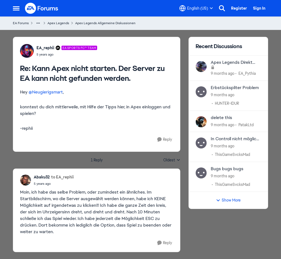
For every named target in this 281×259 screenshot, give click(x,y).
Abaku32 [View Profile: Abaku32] (42, 177)
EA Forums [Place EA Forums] (21, 23)
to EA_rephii (62, 177)
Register (239, 8)
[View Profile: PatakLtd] (201, 121)
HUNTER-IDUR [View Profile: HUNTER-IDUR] (227, 103)
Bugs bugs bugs (227, 169)
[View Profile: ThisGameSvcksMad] (201, 142)
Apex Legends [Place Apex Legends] (58, 23)
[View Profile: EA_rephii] (27, 51)
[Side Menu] (16, 8)
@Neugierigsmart (46, 92)
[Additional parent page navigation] (38, 23)
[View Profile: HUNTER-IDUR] (201, 91)
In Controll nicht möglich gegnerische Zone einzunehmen (235, 139)
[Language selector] (196, 8)
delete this (221, 117)
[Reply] (164, 139)
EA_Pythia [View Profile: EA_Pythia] (247, 73)
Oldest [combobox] (171, 160)
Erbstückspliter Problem (235, 87)
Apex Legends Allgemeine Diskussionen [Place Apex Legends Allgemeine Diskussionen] (105, 23)
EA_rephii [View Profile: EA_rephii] (45, 47)
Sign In (259, 8)
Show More (228, 200)
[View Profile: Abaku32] (25, 180)
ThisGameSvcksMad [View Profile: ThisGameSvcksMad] (232, 154)
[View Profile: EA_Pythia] (201, 66)
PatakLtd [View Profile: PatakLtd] (246, 124)
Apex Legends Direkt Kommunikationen (231, 62)
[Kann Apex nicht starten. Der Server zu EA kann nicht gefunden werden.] (66, 54)
